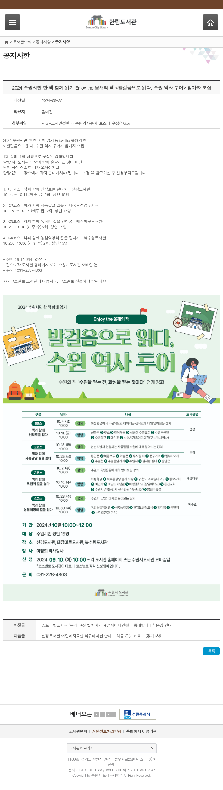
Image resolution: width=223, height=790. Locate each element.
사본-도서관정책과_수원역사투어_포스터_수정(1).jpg (86, 123)
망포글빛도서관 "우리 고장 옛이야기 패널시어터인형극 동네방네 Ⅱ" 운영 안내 (107, 625)
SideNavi (12, 22)
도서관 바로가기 (82, 747)
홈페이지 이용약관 (141, 731)
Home (210, 22)
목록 (211, 651)
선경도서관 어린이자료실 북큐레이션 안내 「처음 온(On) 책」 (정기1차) (101, 635)
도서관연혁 (78, 731)
